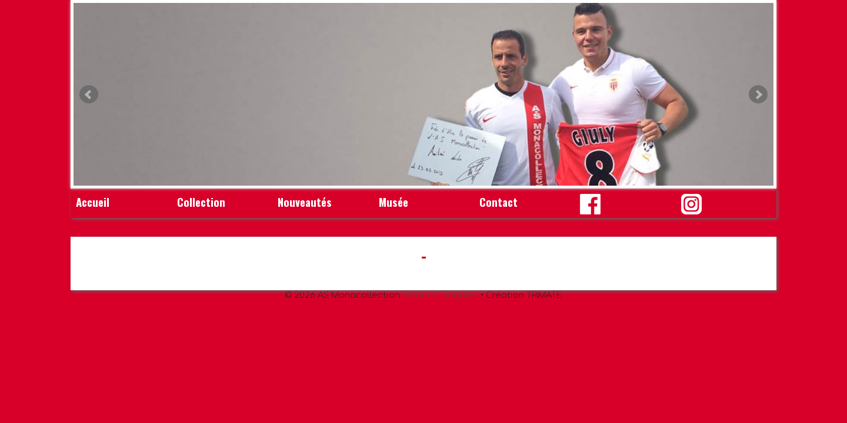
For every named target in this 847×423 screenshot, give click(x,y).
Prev (88, 94)
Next (758, 94)
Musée (393, 202)
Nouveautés (305, 202)
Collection (201, 202)
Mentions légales (440, 295)
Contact (498, 202)
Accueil (92, 202)
